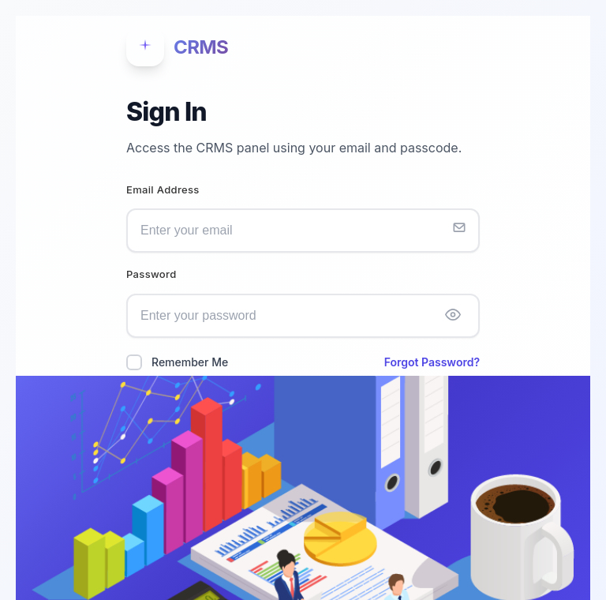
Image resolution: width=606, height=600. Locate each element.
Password (151, 274)
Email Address (163, 190)
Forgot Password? (432, 362)
